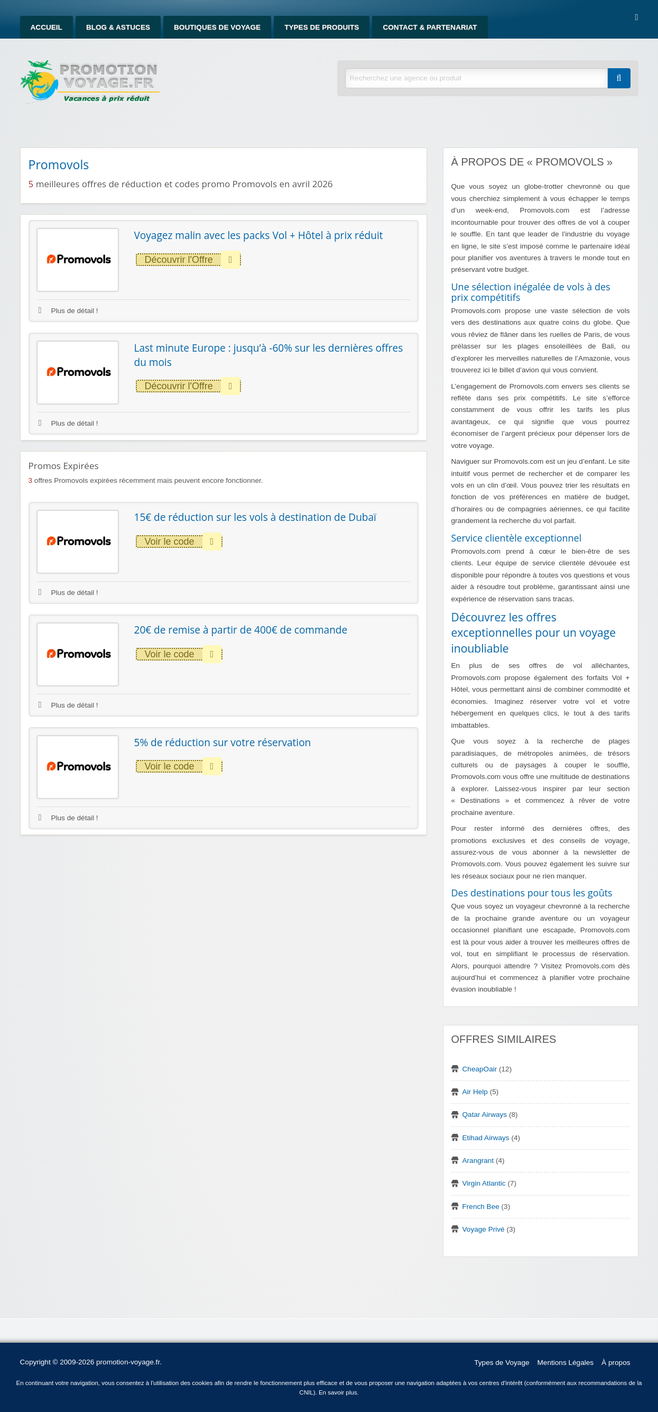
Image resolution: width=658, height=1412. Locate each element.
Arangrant (478, 1161)
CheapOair (479, 1069)
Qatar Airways (484, 1114)
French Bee (480, 1207)
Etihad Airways (485, 1138)
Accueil (46, 27)
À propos (615, 1363)
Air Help (475, 1092)
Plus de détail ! (68, 311)
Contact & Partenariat (430, 27)
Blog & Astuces (118, 27)
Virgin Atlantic (484, 1183)
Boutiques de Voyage (217, 27)
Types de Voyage (501, 1363)
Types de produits (321, 27)
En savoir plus (338, 1392)
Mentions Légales (565, 1363)
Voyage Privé (483, 1229)
